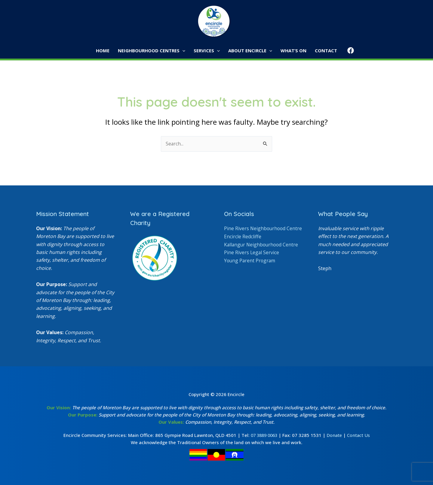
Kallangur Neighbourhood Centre (262, 252)
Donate (335, 435)
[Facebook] (347, 50)
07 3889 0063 (263, 435)
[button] (184, 51)
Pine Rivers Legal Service (252, 260)
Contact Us (360, 435)
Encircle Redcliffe (242, 244)
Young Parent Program (250, 268)
